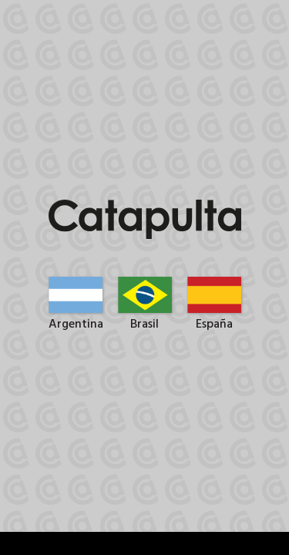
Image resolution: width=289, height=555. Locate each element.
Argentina (76, 317)
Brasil (145, 317)
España (214, 317)
